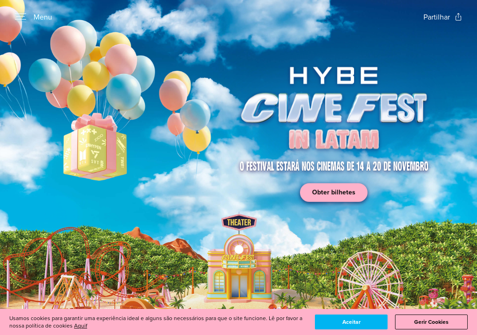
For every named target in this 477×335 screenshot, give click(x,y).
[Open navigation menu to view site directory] (20, 16)
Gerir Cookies (431, 322)
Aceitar (351, 322)
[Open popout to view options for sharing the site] (442, 17)
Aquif (80, 325)
